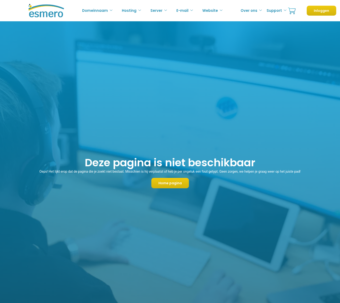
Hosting (131, 10)
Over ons (251, 10)
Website (212, 10)
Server (158, 10)
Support (276, 10)
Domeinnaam (97, 10)
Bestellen (291, 11)
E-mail (184, 10)
